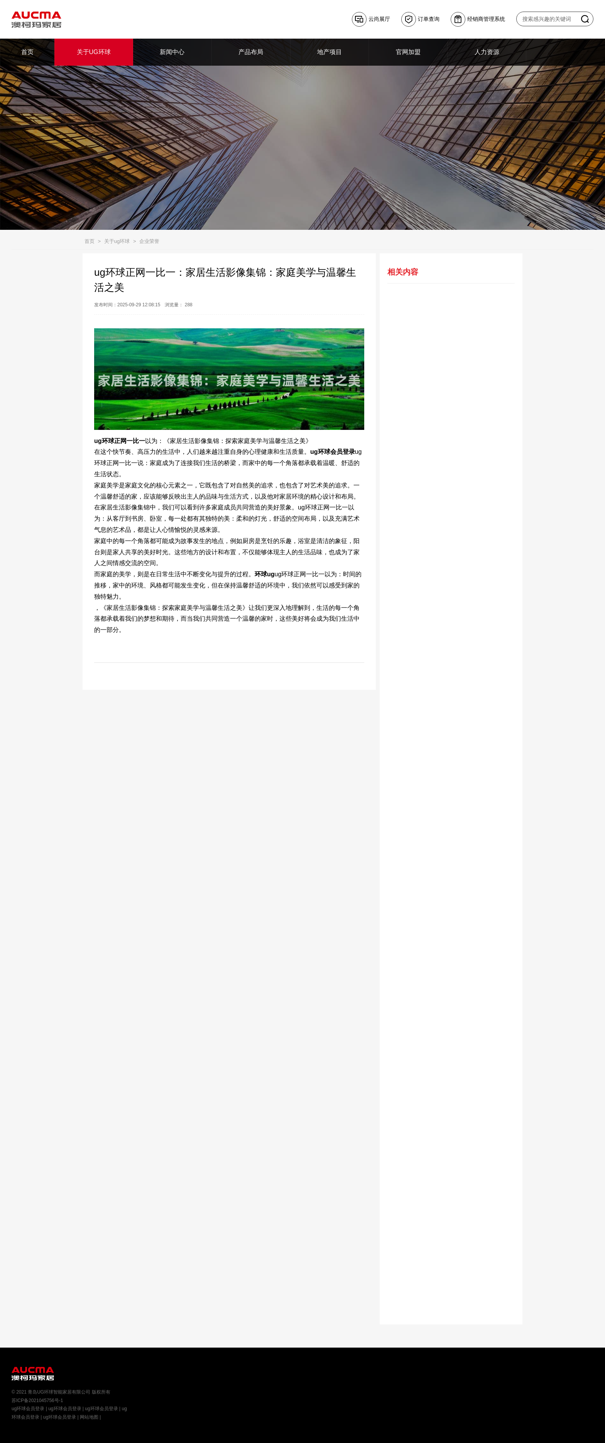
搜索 (585, 19)
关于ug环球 (117, 241)
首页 (89, 241)
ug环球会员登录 (28, 1408)
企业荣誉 (149, 241)
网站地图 (89, 1417)
